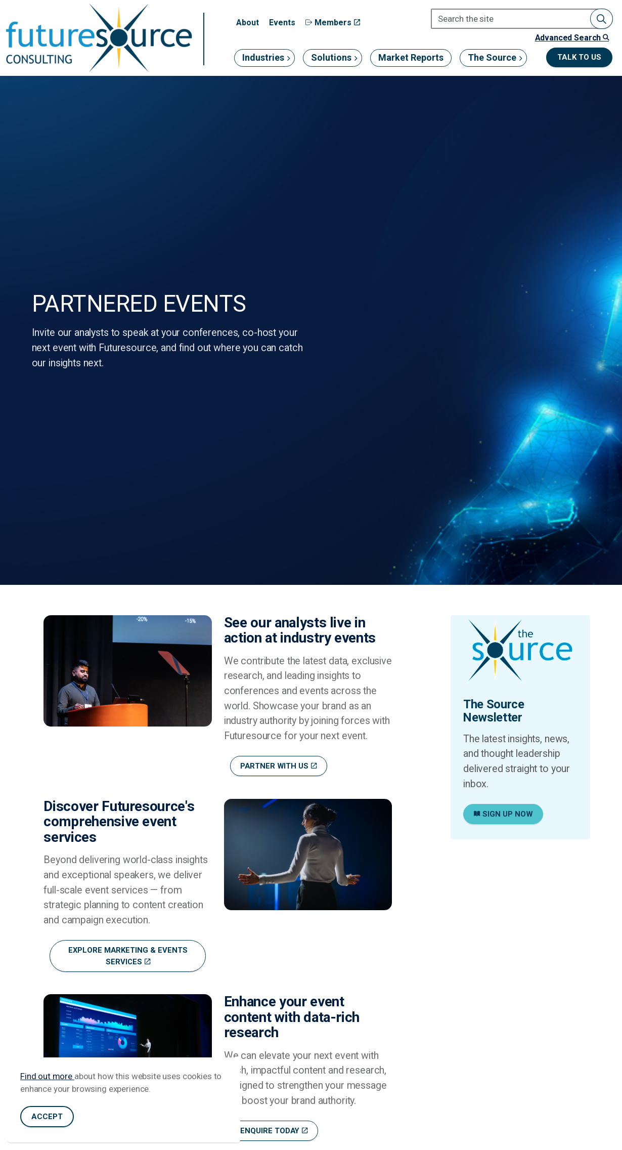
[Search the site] (522, 19)
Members (332, 22)
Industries (263, 57)
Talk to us (579, 57)
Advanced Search (572, 37)
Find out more (47, 1076)
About (247, 22)
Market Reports (410, 57)
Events (282, 22)
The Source (492, 57)
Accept (47, 1117)
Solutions (331, 57)
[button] (601, 19)
